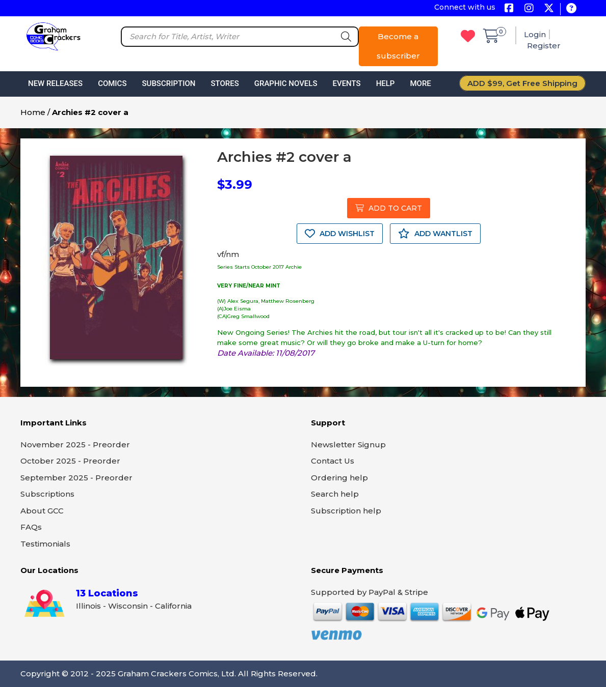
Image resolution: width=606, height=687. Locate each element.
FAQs (31, 527)
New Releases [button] (55, 83)
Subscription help (346, 511)
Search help (335, 494)
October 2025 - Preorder (70, 461)
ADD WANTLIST (435, 233)
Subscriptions (47, 494)
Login (535, 34)
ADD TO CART (388, 208)
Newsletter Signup (348, 444)
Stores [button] (224, 83)
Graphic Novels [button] (286, 83)
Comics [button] (112, 83)
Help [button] (385, 83)
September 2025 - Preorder (76, 477)
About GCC (42, 511)
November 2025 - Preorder (75, 444)
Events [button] (346, 83)
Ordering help (339, 477)
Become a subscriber (398, 46)
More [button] (420, 83)
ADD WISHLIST (340, 233)
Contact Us (332, 461)
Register (544, 45)
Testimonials (45, 544)
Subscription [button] (169, 83)
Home (32, 112)
